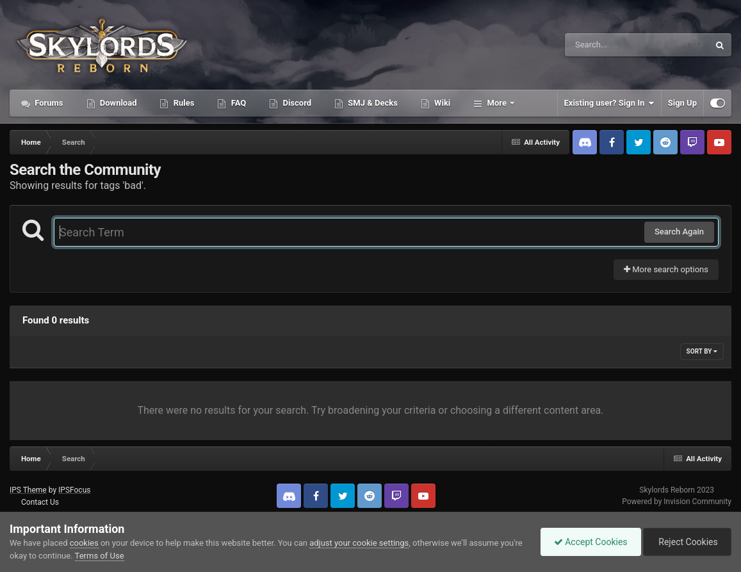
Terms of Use (99, 555)
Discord (296, 103)
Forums (48, 103)
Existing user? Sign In (609, 103)
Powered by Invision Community (676, 501)
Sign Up (682, 103)
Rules (182, 103)
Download (117, 103)
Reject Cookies (687, 542)
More (497, 103)
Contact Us (40, 502)
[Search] (604, 44)
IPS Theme (28, 490)
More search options (666, 269)
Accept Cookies (591, 542)
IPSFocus (74, 490)
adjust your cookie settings (359, 543)
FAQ (237, 103)
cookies (84, 543)
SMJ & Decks (372, 103)
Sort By (702, 351)
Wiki (441, 103)
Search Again (679, 231)
